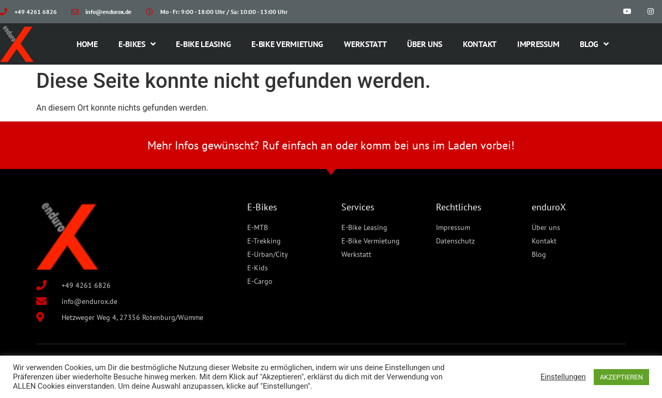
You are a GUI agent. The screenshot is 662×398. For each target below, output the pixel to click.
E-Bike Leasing (203, 44)
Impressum (538, 44)
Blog (594, 44)
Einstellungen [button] (563, 376)
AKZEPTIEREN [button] (621, 377)
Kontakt (479, 44)
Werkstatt (365, 44)
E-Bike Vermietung (287, 44)
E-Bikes (137, 44)
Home (87, 44)
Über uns (424, 44)
